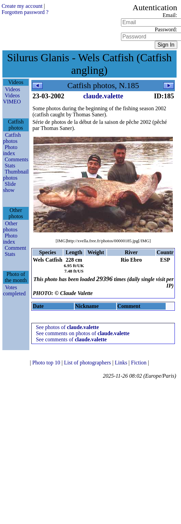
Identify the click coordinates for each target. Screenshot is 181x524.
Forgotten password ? (25, 12)
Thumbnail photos (16, 175)
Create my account (22, 6)
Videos (12, 89)
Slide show (9, 187)
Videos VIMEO (12, 98)
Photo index (10, 150)
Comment (15, 248)
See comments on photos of (83, 333)
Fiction (139, 362)
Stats (10, 165)
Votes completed (14, 290)
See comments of (71, 339)
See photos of (67, 327)
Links (122, 362)
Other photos (10, 226)
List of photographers (88, 362)
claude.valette (103, 96)
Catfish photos (12, 138)
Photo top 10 (47, 362)
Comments (16, 159)
